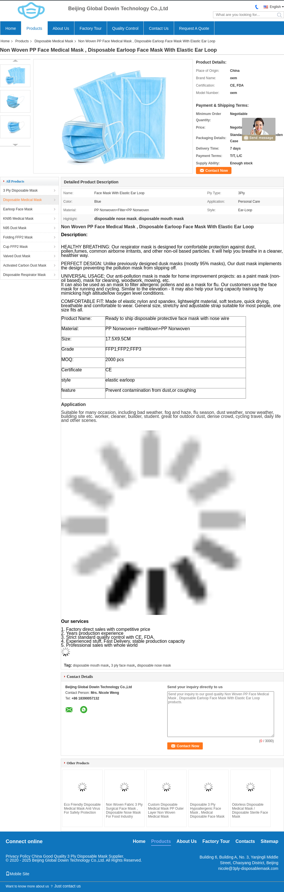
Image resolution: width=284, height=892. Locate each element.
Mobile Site (17, 874)
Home (10, 28)
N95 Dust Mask (14, 228)
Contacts (245, 841)
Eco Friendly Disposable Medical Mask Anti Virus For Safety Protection (82, 808)
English (275, 7)
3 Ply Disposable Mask (20, 190)
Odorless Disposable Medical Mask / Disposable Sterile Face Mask (250, 810)
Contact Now (216, 170)
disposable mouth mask (91, 665)
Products (34, 28)
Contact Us (158, 28)
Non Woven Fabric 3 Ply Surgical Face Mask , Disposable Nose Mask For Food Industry (124, 810)
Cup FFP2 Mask (15, 247)
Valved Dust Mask (16, 256)
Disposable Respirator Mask (24, 275)
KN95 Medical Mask (18, 219)
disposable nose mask (154, 665)
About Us (61, 28)
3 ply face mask (123, 665)
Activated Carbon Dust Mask (24, 265)
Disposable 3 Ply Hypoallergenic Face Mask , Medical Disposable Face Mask (207, 810)
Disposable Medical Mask (53, 41)
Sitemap (269, 841)
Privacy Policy (18, 856)
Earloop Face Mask (17, 209)
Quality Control (125, 28)
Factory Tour (91, 28)
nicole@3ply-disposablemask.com (248, 868)
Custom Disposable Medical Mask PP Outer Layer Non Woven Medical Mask (166, 810)
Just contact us (67, 886)
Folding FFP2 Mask (18, 237)
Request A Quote (194, 28)
